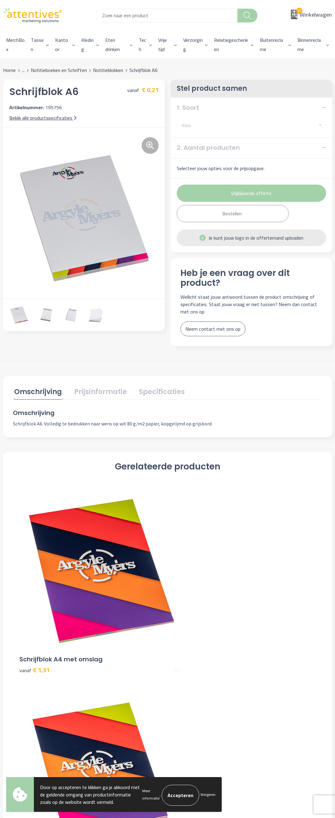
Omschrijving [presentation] (37, 390)
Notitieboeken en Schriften (59, 70)
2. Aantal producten (208, 148)
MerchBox (15, 44)
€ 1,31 (34, 581)
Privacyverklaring (273, 666)
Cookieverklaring (273, 657)
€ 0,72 (112, 581)
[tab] (37, 392)
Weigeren (208, 794)
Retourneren (188, 675)
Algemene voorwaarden (280, 647)
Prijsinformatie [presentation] (96, 390)
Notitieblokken (108, 70)
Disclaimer (267, 675)
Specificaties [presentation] (155, 390)
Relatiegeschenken (231, 44)
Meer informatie (150, 794)
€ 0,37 (266, 572)
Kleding (87, 44)
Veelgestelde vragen (114, 666)
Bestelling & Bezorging (199, 657)
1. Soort (188, 108)
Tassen (37, 44)
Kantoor (61, 44)
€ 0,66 (189, 572)
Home (9, 70)
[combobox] (167, 15)
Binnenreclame (309, 44)
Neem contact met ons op (212, 328)
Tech (142, 44)
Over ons (103, 647)
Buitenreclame (271, 44)
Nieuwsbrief (106, 657)
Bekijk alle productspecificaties (43, 118)
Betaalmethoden (192, 666)
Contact (183, 647)
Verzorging (193, 44)
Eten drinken (112, 44)
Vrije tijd (162, 44)
